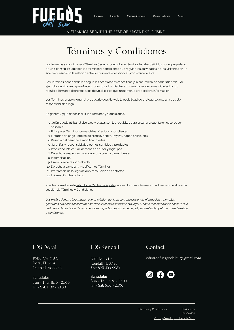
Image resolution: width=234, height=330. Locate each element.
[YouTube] (171, 274)
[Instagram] (149, 274)
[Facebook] (160, 274)
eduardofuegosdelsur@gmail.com (173, 258)
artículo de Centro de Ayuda (96, 185)
